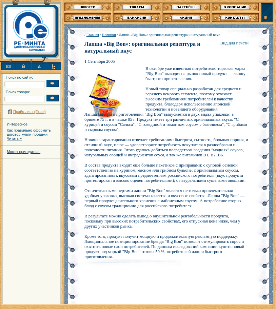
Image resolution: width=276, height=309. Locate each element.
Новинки (109, 35)
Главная (92, 35)
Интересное (17, 124)
